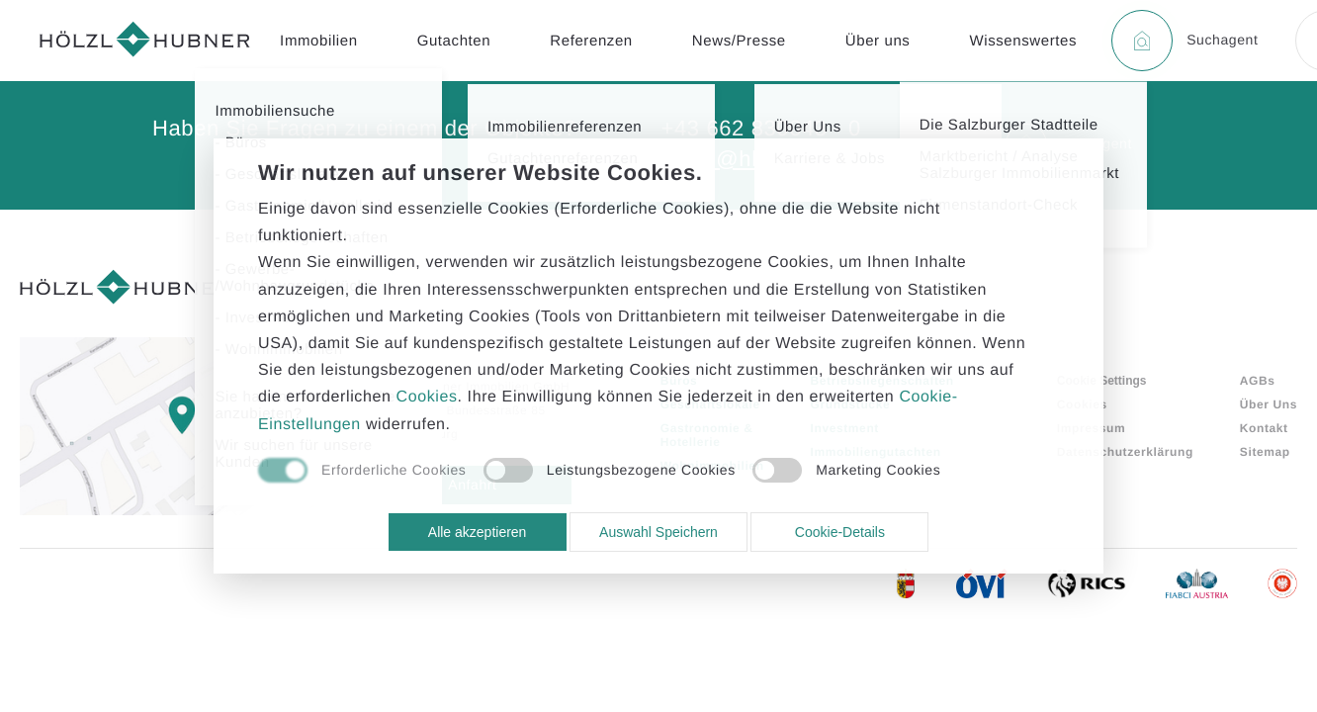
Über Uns (1268, 404)
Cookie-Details (840, 532)
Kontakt (1264, 428)
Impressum (1091, 428)
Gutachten (454, 41)
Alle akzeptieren (477, 532)
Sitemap (1265, 452)
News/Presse (739, 41)
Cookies (1082, 404)
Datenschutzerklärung (1125, 452)
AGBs (1257, 381)
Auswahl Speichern (658, 532)
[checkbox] (362, 472)
